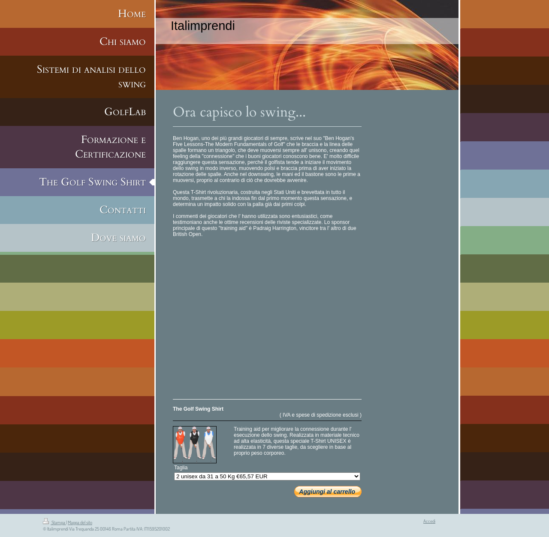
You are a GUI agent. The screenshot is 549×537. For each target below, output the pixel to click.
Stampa (54, 522)
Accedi (429, 521)
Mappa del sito (80, 522)
